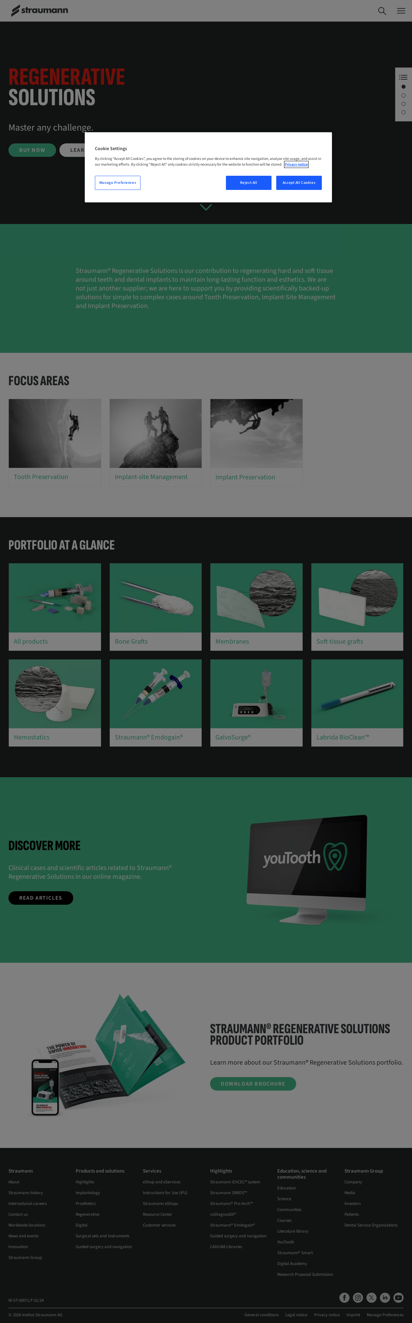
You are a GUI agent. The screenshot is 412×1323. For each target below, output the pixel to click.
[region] (208, 167)
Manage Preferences (117, 183)
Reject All (248, 183)
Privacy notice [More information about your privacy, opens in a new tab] (296, 164)
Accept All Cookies (299, 183)
